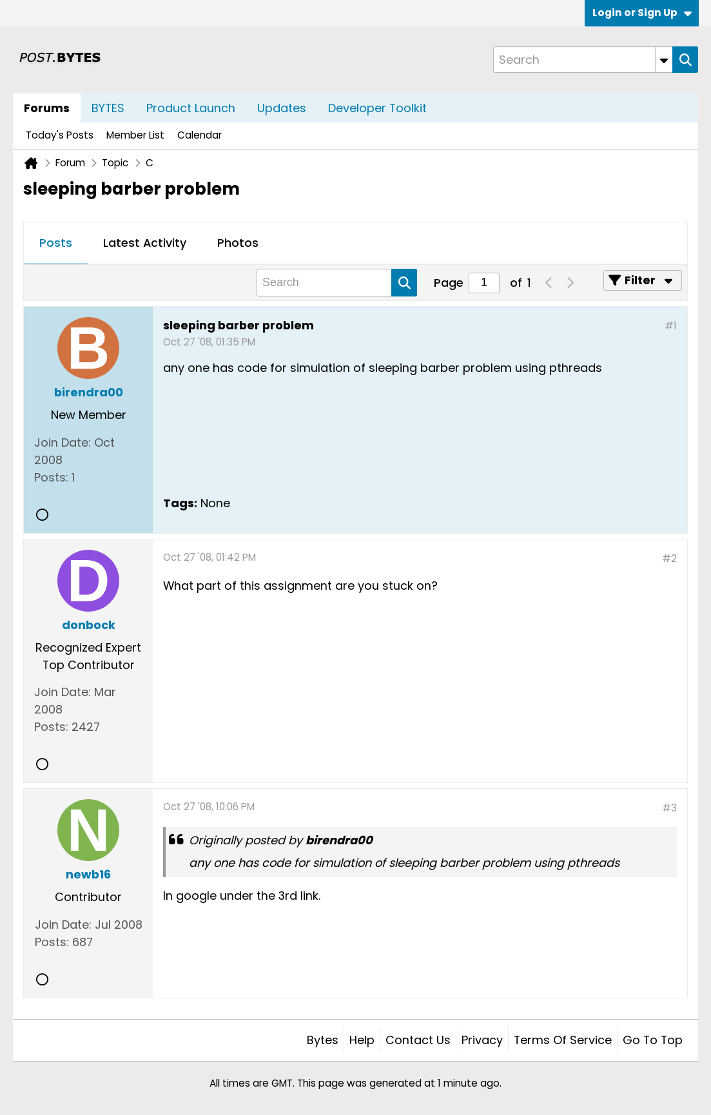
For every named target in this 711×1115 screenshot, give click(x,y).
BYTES (108, 108)
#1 (671, 326)
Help (362, 1040)
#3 (669, 808)
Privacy (482, 1040)
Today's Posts (59, 135)
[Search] (582, 59)
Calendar (199, 135)
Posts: (51, 477)
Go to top (653, 1040)
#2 (669, 558)
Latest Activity (144, 243)
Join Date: (62, 442)
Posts (55, 243)
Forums (47, 108)
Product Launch (190, 108)
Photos (237, 243)
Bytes (322, 1040)
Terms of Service (563, 1040)
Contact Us (418, 1040)
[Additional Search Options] (664, 59)
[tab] (56, 243)
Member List (135, 135)
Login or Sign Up (642, 12)
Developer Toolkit (377, 108)
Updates (281, 108)
